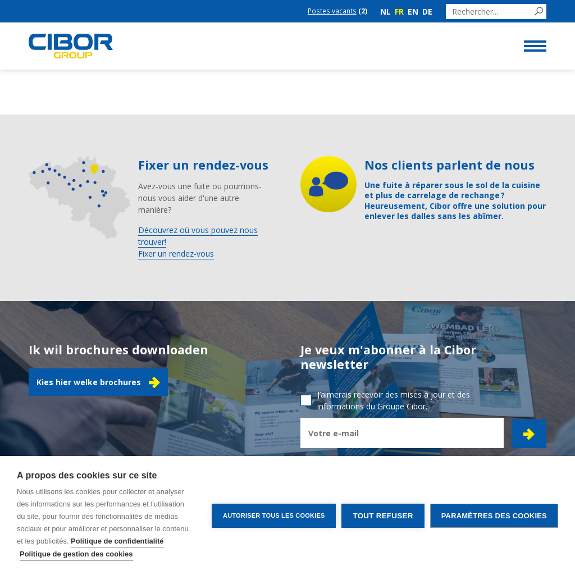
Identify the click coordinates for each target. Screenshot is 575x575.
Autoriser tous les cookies (274, 515)
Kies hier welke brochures (98, 382)
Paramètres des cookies (494, 516)
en (413, 11)
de (427, 11)
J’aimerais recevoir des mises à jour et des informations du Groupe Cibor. (393, 400)
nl (385, 11)
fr (399, 11)
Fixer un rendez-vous (176, 253)
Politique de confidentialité (117, 541)
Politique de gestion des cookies (76, 554)
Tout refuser (383, 516)
